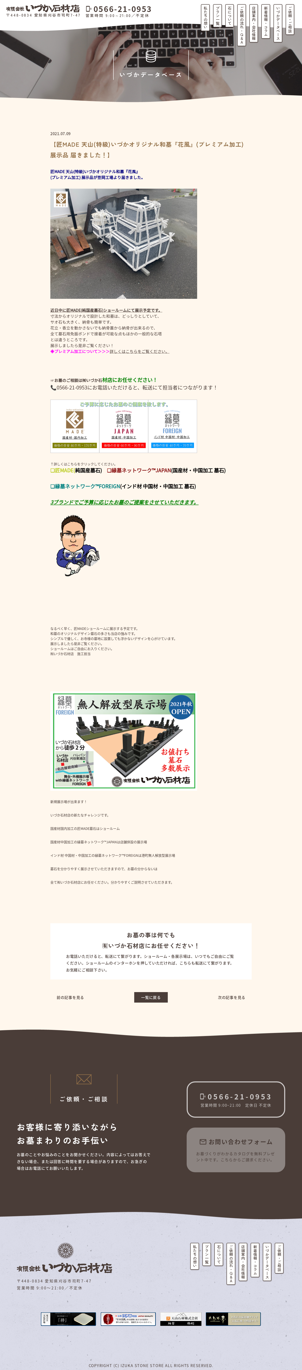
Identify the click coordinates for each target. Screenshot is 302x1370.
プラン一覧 (217, 15)
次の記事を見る (231, 997)
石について (229, 15)
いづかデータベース (278, 23)
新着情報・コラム (266, 21)
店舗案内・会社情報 (253, 23)
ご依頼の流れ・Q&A (242, 25)
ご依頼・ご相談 (290, 19)
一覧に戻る (151, 997)
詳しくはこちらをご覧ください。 (139, 351)
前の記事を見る (70, 997)
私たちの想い (205, 17)
